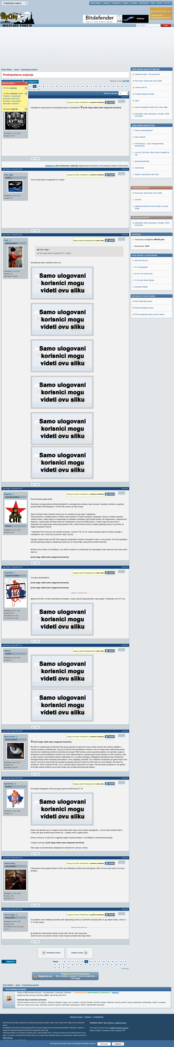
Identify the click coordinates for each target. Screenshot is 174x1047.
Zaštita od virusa (120, 1023)
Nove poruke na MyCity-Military (146, 248)
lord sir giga (9, 915)
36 (43, 86)
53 (118, 86)
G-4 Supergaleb (141, 191)
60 (125, 965)
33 (30, 86)
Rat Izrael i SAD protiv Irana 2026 (148, 117)
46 (87, 86)
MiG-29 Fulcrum (141, 184)
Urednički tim (98, 1017)
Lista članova (143, 3)
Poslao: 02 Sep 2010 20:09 (13, 778)
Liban (137, 279)
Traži (152, 3)
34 (34, 86)
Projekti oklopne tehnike (144, 272)
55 (126, 86)
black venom (9, 737)
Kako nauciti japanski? (144, 309)
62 (29, 89)
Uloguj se (106, 3)
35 (39, 86)
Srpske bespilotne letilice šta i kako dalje (151, 286)
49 (100, 86)
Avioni (16, 69)
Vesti (105, 1023)
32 (77, 961)
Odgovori (33, 82)
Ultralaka (10, 109)
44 (78, 86)
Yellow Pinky (9, 863)
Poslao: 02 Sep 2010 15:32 (13, 731)
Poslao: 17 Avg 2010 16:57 (13, 488)
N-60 (6, 240)
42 (69, 86)
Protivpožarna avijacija (29, 69)
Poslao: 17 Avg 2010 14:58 (13, 169)
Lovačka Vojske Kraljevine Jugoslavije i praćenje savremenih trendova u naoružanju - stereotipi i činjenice (13, 98)
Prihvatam (104, 1044)
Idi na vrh (126, 968)
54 (122, 86)
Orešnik (138, 124)
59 (120, 965)
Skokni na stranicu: (111, 93)
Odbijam (118, 1044)
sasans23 (8, 573)
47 (91, 86)
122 (38, 89)
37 (48, 86)
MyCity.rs (111, 1023)
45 (83, 86)
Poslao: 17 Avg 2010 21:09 (13, 567)
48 (96, 86)
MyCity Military (96, 3)
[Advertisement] (87, 49)
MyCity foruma (7, 1038)
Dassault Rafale (141, 211)
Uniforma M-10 (141, 266)
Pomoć (159, 3)
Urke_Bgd (8, 175)
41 (65, 86)
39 (56, 86)
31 (73, 961)
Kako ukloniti (140, 315)
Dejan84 (7, 494)
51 (109, 86)
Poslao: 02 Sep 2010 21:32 (13, 858)
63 (34, 89)
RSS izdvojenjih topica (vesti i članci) (149, 238)
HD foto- (10, 88)
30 (69, 961)
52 (113, 86)
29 (64, 961)
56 (107, 965)
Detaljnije (115, 992)
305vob (7, 651)
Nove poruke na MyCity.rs (143, 304)
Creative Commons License (119, 1028)
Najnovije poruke (76, 1017)
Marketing (167, 3)
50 (104, 86)
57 (112, 965)
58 (116, 965)
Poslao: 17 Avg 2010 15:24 (13, 234)
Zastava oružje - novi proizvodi (147, 253)
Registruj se (116, 3)
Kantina (125, 3)
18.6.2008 (125, 81)
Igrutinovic (8, 784)
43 (74, 86)
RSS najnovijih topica (143, 225)
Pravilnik (134, 3)
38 (52, 86)
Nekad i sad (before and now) (147, 353)
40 (61, 86)
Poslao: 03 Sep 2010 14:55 (13, 909)
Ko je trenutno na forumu (16, 989)
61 (55, 968)
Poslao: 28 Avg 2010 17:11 (13, 645)
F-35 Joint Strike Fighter (144, 204)
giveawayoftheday (142, 340)
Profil (36, 158)
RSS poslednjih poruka (144, 232)
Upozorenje (139, 346)
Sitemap (88, 1017)
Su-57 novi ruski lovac (144, 198)
